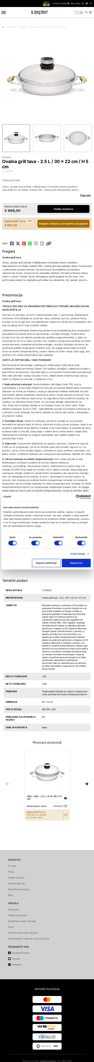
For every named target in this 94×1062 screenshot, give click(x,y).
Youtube (16, 959)
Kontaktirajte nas (16, 883)
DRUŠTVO (14, 860)
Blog (10, 895)
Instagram (17, 965)
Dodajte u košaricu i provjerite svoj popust (63, 223)
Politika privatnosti (17, 915)
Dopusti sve (76, 563)
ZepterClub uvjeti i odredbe (22, 921)
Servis (11, 927)
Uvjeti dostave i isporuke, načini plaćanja (28, 939)
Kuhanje (23, 27)
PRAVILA (13, 903)
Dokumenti (13, 909)
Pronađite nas (18, 947)
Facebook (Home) (20, 953)
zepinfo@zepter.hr (48, 1061)
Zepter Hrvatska (16, 878)
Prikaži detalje (77, 553)
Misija (11, 872)
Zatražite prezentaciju (19, 889)
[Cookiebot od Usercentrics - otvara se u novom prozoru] (78, 497)
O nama (12, 866)
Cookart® (12, 27)
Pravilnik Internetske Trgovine (23, 933)
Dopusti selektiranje (46, 563)
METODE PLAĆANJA (47, 989)
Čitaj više (85, 195)
